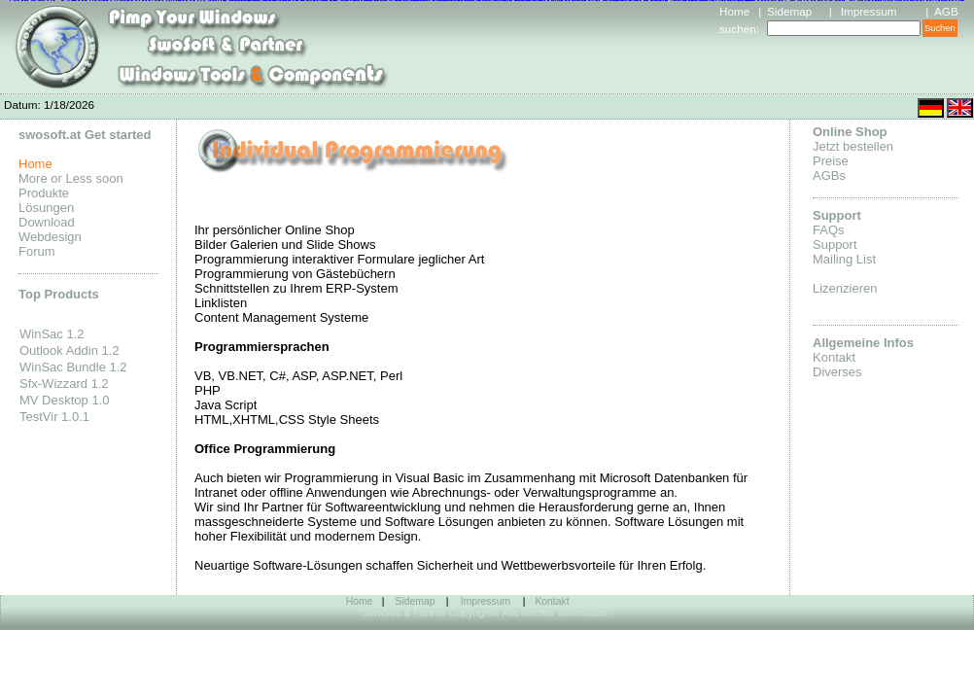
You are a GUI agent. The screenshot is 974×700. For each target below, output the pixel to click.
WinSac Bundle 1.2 (73, 367)
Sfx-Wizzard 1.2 (64, 383)
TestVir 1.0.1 (54, 416)
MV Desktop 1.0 (64, 400)
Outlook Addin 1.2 (69, 350)
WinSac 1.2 (51, 334)
